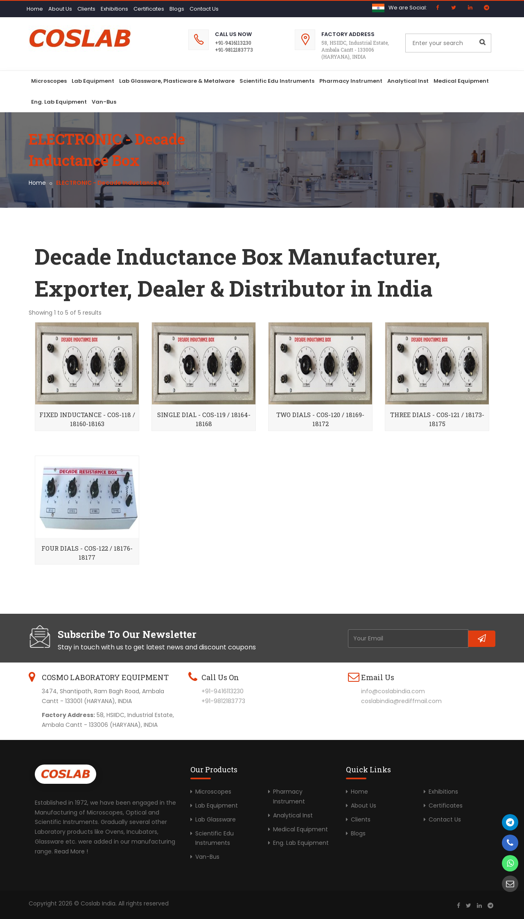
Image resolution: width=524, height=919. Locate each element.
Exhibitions (114, 9)
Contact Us (204, 9)
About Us (60, 9)
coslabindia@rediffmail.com (401, 701)
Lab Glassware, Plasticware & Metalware (177, 81)
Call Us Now (233, 34)
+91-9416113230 (233, 42)
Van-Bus (104, 102)
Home (35, 9)
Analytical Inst (408, 81)
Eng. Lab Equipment (59, 102)
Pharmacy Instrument (350, 81)
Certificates (148, 9)
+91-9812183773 (234, 49)
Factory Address (348, 34)
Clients (86, 9)
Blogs (176, 9)
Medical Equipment (461, 81)
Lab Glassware (215, 819)
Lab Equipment (93, 81)
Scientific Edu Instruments (276, 81)
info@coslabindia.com (393, 691)
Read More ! (71, 851)
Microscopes (49, 81)
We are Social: (407, 7)
